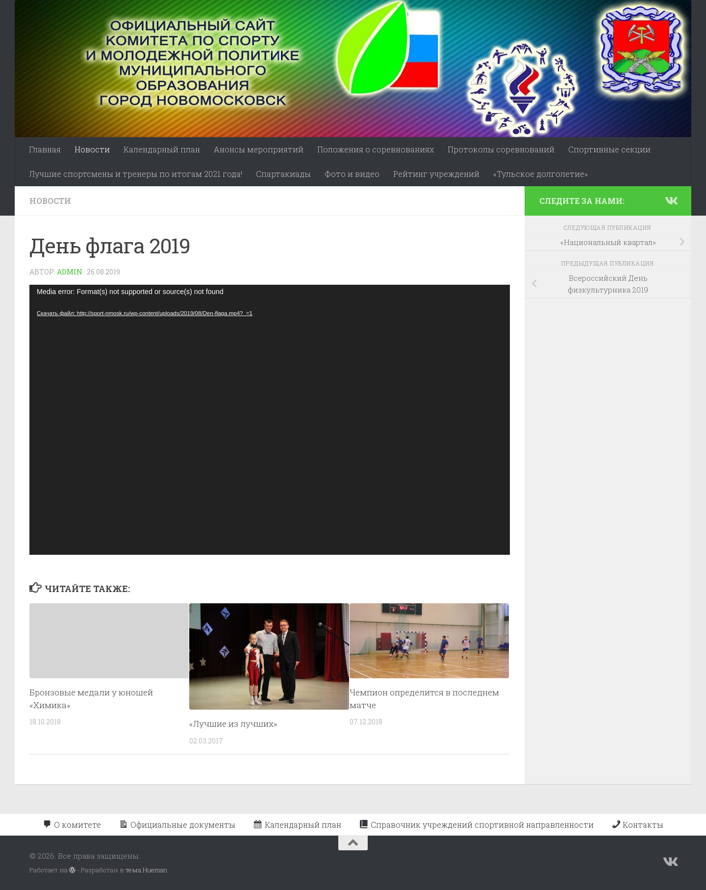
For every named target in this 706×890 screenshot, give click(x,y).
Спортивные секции (609, 149)
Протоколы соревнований (501, 149)
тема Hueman (146, 869)
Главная (45, 149)
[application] (269, 420)
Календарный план (162, 149)
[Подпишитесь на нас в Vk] (671, 200)
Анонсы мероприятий (258, 149)
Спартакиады (283, 174)
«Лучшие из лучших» (233, 723)
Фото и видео (352, 174)
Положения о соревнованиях (375, 149)
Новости (92, 149)
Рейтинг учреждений (436, 174)
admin (69, 271)
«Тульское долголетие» (540, 174)
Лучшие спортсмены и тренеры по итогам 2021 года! (135, 174)
